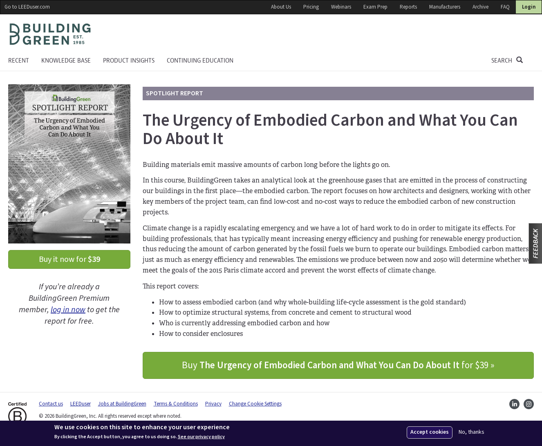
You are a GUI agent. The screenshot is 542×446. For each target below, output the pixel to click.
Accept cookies (429, 432)
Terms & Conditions (176, 404)
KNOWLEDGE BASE (66, 60)
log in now (68, 309)
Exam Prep (375, 7)
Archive (480, 7)
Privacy (213, 404)
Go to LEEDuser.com (27, 7)
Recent (18, 60)
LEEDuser (80, 404)
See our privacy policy (201, 437)
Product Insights (129, 60)
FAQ (505, 7)
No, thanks (471, 432)
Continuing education (200, 60)
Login (528, 7)
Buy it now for (69, 259)
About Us (281, 7)
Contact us (51, 404)
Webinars (341, 7)
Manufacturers (444, 7)
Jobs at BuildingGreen (122, 404)
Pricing (311, 7)
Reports (408, 7)
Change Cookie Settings (255, 404)
